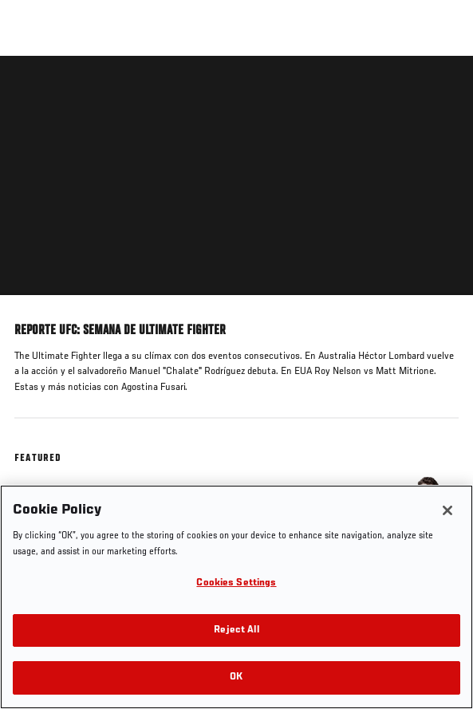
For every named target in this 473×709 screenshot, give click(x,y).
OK (236, 677)
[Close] (447, 510)
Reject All (236, 630)
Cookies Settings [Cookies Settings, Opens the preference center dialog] (236, 583)
